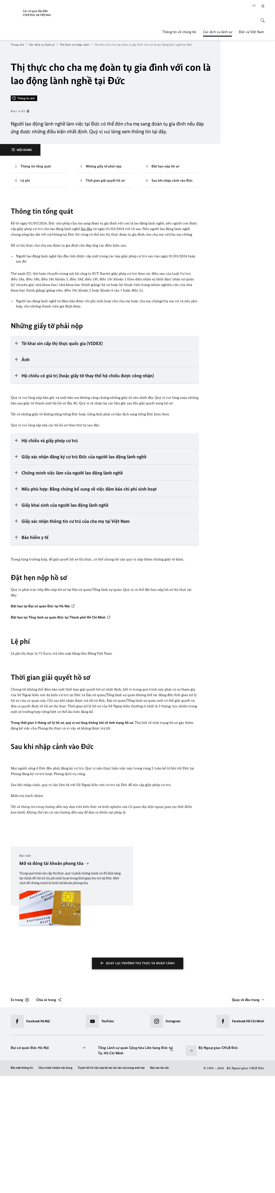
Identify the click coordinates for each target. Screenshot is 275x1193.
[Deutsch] (254, 6)
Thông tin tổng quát (35, 283)
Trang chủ (19, 45)
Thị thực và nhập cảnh (76, 45)
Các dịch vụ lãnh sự (217, 32)
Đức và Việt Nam (251, 32)
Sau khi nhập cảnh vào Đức (172, 298)
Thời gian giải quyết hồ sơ (105, 298)
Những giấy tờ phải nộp (103, 283)
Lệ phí (25, 298)
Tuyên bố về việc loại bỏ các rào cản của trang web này (111, 1185)
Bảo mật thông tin (22, 1185)
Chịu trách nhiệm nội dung (55, 1185)
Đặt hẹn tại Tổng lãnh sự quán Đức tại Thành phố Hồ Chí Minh (58, 734)
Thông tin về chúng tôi (179, 32)
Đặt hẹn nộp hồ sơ (165, 283)
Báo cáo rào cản (159, 1185)
